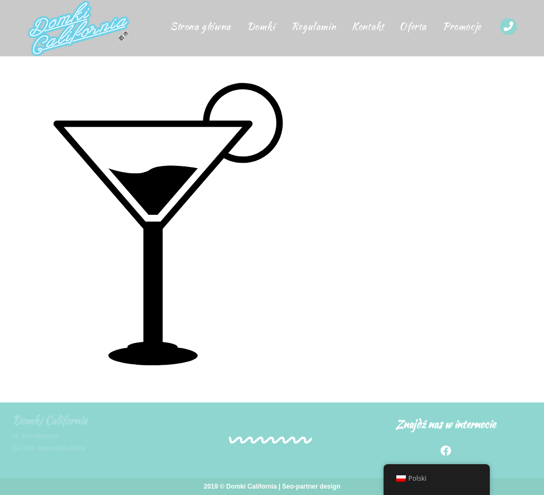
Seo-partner (300, 486)
